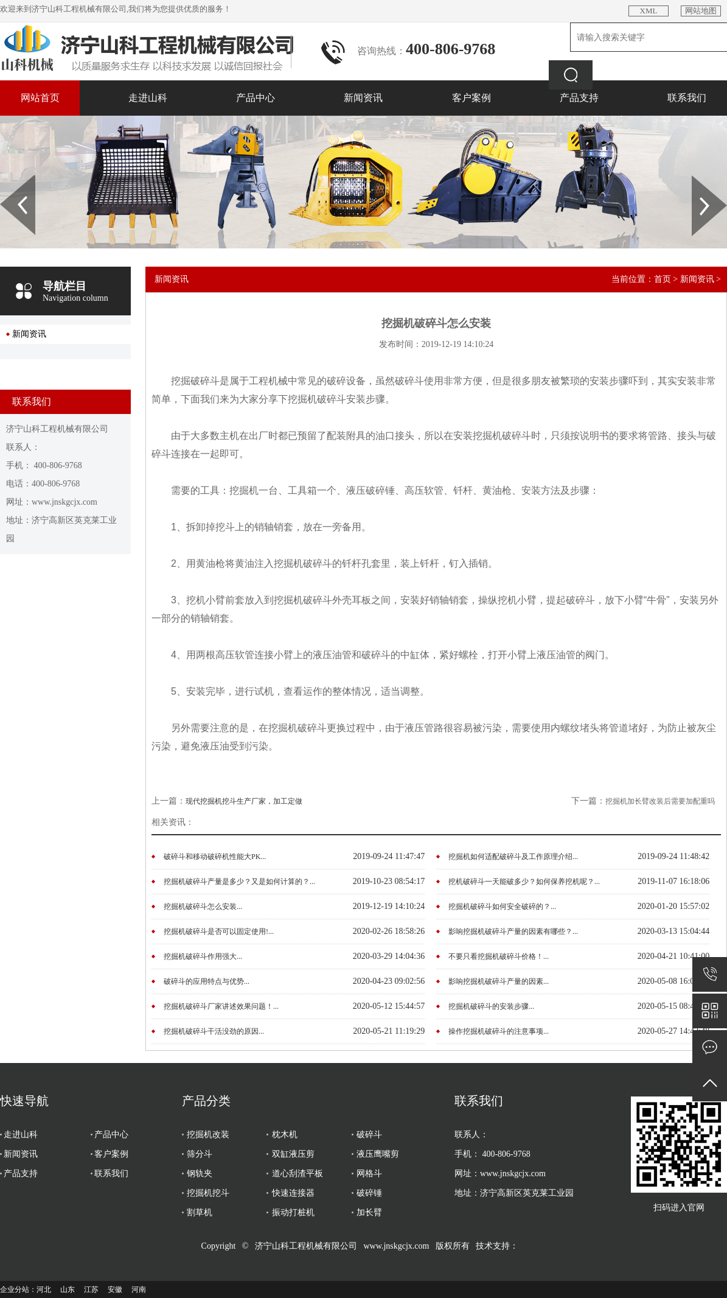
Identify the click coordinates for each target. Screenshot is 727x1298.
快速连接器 (293, 1193)
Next (699, 179)
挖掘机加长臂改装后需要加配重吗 (660, 801)
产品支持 (579, 98)
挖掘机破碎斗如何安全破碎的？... (502, 906)
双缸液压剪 (293, 1154)
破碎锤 (369, 1193)
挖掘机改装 (208, 1134)
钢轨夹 (199, 1173)
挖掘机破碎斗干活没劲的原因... (214, 1031)
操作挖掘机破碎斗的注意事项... (498, 1031)
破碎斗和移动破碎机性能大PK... (215, 856)
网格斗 (369, 1173)
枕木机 (284, 1134)
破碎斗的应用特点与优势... (206, 981)
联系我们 (686, 98)
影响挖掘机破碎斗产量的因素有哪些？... (513, 931)
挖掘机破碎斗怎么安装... (203, 906)
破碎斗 (369, 1134)
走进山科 (147, 98)
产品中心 (255, 98)
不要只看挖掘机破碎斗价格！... (498, 956)
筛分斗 (199, 1154)
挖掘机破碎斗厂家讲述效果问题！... (221, 1006)
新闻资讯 (363, 98)
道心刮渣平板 (297, 1173)
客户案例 (471, 98)
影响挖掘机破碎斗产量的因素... (498, 981)
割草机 (199, 1212)
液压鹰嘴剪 (378, 1154)
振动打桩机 (293, 1212)
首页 (662, 279)
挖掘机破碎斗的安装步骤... (491, 1006)
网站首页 (40, 98)
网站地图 (701, 10)
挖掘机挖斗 (208, 1193)
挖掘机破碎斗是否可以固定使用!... (219, 931)
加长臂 (369, 1212)
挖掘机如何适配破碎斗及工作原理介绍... (513, 856)
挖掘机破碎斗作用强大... (203, 956)
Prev (6, 179)
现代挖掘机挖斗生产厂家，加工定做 (244, 801)
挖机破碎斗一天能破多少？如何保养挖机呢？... (524, 881)
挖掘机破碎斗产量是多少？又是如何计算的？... (239, 881)
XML (649, 10)
